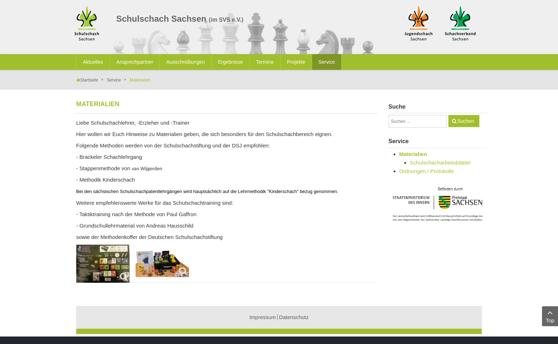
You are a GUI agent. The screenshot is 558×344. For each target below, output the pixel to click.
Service (114, 80)
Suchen (465, 121)
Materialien (413, 154)
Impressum (262, 317)
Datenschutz (294, 317)
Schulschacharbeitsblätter (440, 163)
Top (550, 315)
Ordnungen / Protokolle (426, 171)
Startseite (89, 80)
